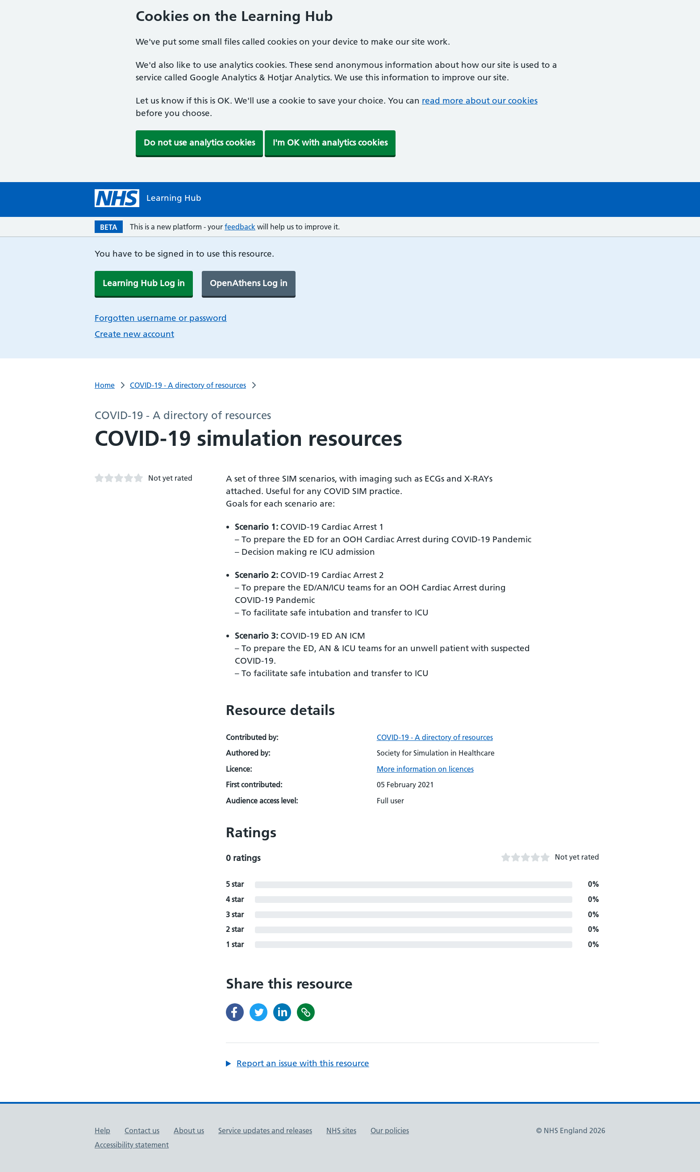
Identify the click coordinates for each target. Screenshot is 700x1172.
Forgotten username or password (161, 318)
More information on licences (425, 769)
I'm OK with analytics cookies (330, 142)
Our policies (390, 1130)
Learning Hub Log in (144, 283)
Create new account (134, 334)
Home (105, 385)
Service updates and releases (265, 1130)
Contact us (142, 1130)
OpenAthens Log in (249, 283)
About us (189, 1130)
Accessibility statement (132, 1144)
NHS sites (341, 1130)
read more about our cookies (480, 101)
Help (102, 1130)
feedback (240, 226)
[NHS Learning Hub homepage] (148, 198)
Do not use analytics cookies (199, 142)
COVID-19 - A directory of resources (188, 385)
